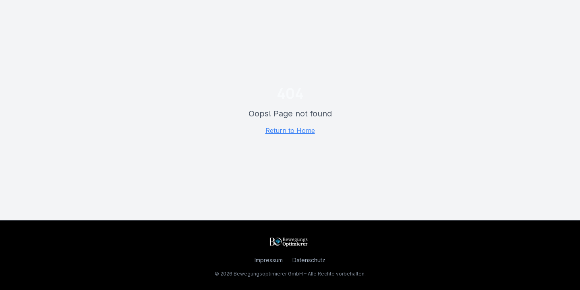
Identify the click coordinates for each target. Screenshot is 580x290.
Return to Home (290, 130)
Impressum (269, 260)
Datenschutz (308, 260)
